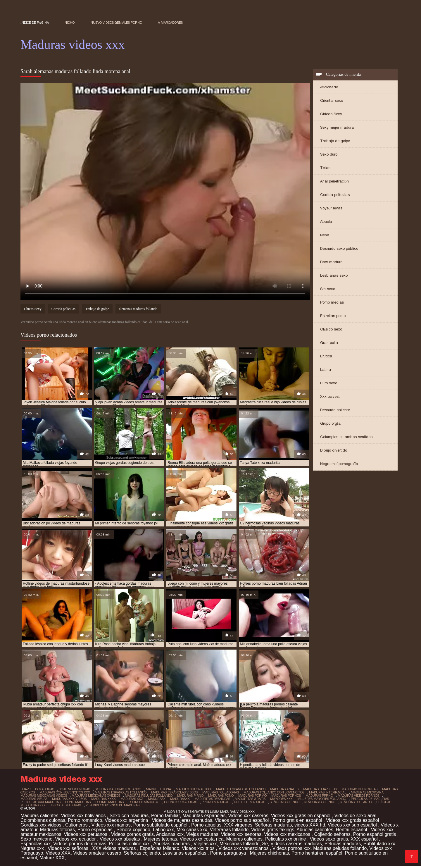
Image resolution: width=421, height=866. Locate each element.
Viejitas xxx (205, 843)
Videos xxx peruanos (86, 834)
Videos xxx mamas (111, 824)
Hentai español (352, 829)
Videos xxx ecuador (76, 838)
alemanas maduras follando (138, 309)
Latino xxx (163, 829)
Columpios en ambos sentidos (346, 437)
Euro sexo (328, 383)
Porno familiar (165, 815)
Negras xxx (32, 848)
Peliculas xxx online (286, 838)
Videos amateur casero (97, 852)
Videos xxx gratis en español (301, 815)
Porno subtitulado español (161, 824)
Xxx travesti (330, 396)
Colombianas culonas (42, 820)
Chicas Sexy (331, 114)
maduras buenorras (359, 789)
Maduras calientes (39, 815)
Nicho (70, 22)
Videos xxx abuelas (120, 838)
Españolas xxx (35, 843)
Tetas (325, 168)
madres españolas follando (240, 789)
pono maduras (78, 802)
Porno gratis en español (298, 820)
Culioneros (77, 824)
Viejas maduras (202, 834)
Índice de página (34, 22)
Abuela (326, 221)
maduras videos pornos (358, 795)
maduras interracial (327, 792)
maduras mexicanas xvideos (96, 795)
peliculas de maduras (370, 798)
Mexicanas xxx (192, 829)
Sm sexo (327, 289)
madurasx (156, 798)
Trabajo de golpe (335, 141)
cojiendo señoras (74, 789)
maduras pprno (319, 795)
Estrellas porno (333, 316)
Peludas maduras (343, 843)
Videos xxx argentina (127, 820)
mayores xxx (281, 798)
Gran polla (329, 342)
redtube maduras (249, 802)
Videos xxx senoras (241, 834)
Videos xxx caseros (248, 815)
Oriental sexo (331, 100)
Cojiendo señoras (332, 834)
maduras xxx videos (69, 798)
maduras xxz (131, 798)
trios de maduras (65, 805)
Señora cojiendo (133, 829)
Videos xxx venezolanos (244, 848)
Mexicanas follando (240, 843)
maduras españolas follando (120, 792)
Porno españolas (95, 829)
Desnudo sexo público (339, 248)
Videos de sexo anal (355, 815)
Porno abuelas (206, 824)
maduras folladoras (220, 792)
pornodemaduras (143, 802)
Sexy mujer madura (337, 127)
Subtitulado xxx (379, 843)
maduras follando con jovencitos (274, 792)
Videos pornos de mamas (79, 843)
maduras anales (284, 789)
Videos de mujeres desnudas (182, 820)
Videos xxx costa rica (202, 838)
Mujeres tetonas (160, 838)
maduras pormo (252, 795)
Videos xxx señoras (68, 848)
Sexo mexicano (36, 838)
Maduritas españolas (204, 815)
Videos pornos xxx (291, 848)
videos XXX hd (309, 824)
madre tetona (158, 789)
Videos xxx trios (199, 848)
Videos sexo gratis (329, 838)
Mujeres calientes (244, 838)
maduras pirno (190, 795)
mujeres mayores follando (321, 798)
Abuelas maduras (172, 843)
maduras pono (221, 795)
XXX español (365, 838)
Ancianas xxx (170, 834)
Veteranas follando (229, 829)
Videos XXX (58, 852)
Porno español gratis (375, 834)
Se (265, 843)
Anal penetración (334, 181)
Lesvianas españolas (185, 852)
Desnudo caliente (335, 410)
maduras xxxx (103, 798)
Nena (324, 235)
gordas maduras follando (118, 789)
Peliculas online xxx (130, 843)
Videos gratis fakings (272, 829)
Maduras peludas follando (340, 848)
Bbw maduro (331, 262)
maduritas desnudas (212, 798)
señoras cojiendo (319, 802)
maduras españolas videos (174, 792)
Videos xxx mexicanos (287, 834)
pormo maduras (109, 802)
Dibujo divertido (333, 450)
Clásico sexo (331, 329)
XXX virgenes (238, 824)
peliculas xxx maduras (40, 802)
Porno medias (332, 302)
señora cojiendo (284, 802)
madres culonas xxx (193, 789)
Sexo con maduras (129, 815)
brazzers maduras (37, 789)
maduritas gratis (250, 798)
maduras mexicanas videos (43, 795)
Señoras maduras (273, 824)
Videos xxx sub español (353, 824)
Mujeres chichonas (269, 852)
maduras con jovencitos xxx (64, 792)
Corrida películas (335, 194)
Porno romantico (85, 820)
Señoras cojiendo (142, 852)
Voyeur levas (331, 208)
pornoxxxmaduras (180, 802)
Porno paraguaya (228, 852)
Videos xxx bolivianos (84, 815)
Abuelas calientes (314, 829)
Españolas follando (159, 848)
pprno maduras (215, 802)
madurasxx (180, 798)
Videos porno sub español (242, 820)
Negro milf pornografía (339, 464)
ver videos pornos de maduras (112, 805)
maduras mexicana (367, 792)
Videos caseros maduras (296, 843)
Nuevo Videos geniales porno (116, 22)
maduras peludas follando (148, 795)
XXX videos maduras (114, 848)
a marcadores (170, 22)
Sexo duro (328, 154)
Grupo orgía (330, 423)
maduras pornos (286, 795)
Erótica (326, 356)
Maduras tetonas (57, 829)
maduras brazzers (320, 789)
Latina (325, 369)
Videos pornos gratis (132, 834)
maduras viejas (33, 798)
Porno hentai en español (316, 852)
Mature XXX (52, 857)
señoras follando (356, 802)
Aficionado (329, 87)
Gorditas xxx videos (41, 824)
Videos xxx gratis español (353, 820)
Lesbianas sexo (334, 275)
